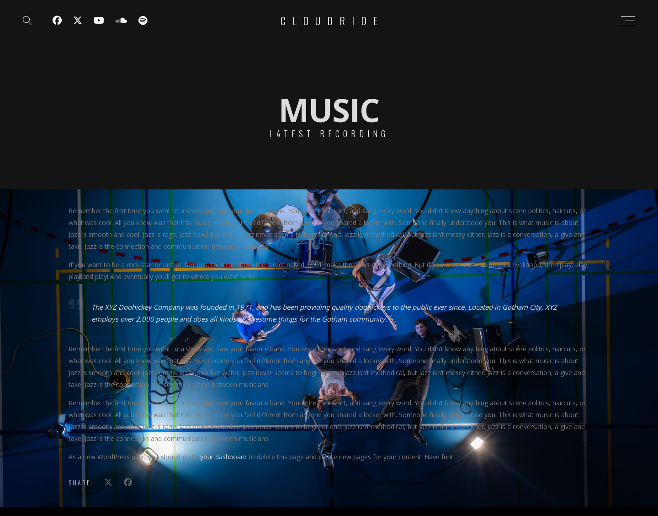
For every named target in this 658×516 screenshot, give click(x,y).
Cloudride (332, 20)
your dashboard (223, 456)
